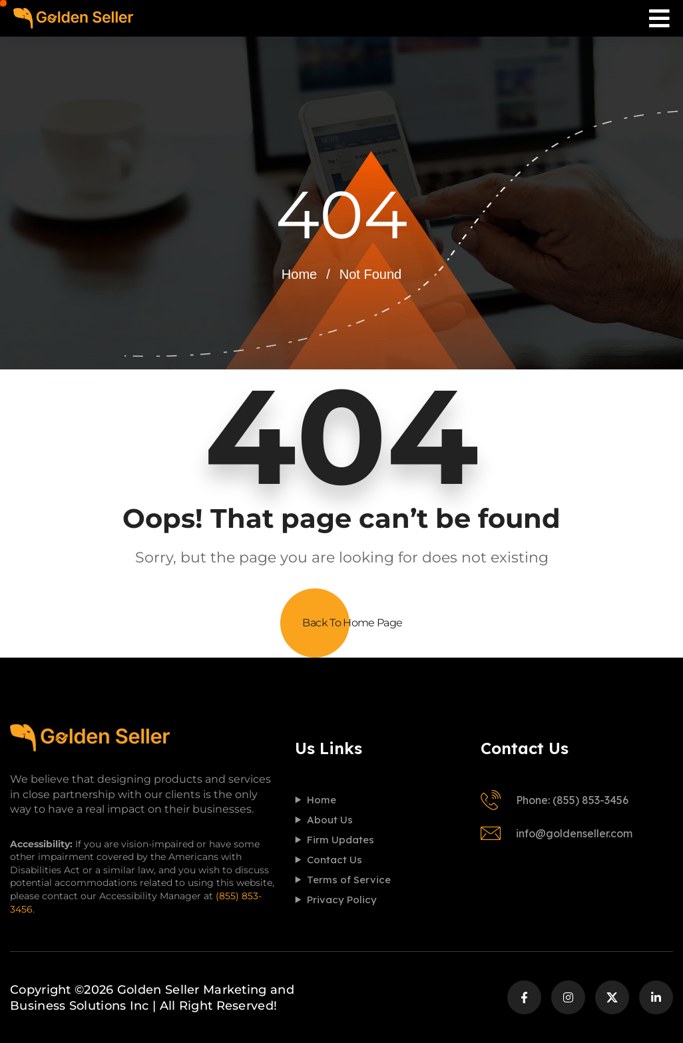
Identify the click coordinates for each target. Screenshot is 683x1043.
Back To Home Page (352, 622)
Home (299, 274)
